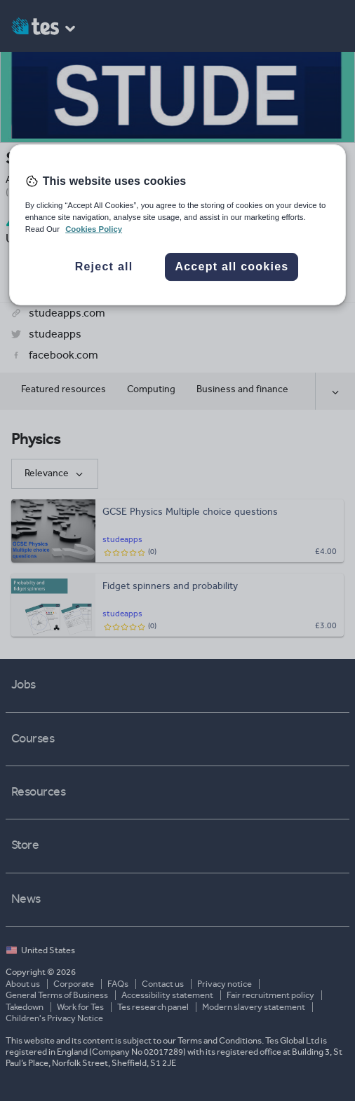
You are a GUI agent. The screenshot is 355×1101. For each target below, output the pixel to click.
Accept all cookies (231, 266)
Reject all (104, 266)
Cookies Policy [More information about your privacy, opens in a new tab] (93, 229)
